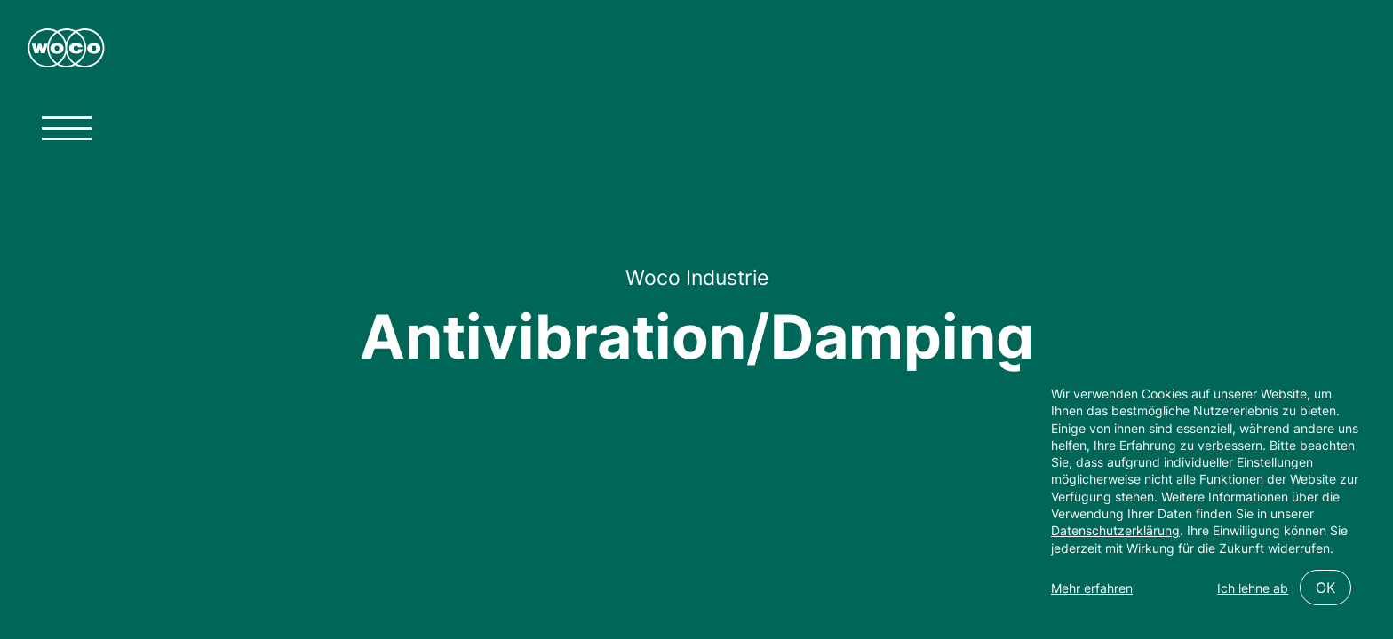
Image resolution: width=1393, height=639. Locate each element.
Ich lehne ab (1252, 588)
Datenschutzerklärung (1115, 530)
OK (1325, 587)
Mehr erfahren (1092, 588)
